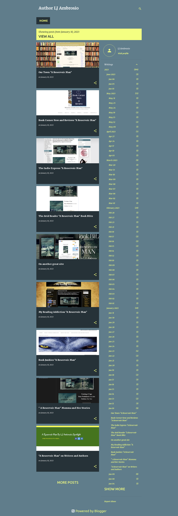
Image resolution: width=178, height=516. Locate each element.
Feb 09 (111, 265)
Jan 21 (111, 360)
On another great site (120, 440)
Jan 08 (111, 479)
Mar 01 (112, 203)
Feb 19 (111, 232)
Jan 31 (111, 313)
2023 (106, 69)
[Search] (140, 8)
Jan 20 (111, 365)
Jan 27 (111, 332)
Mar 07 (112, 189)
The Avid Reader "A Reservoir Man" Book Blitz (123, 433)
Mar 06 (112, 193)
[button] (95, 83)
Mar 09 (112, 179)
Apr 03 (111, 155)
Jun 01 (111, 88)
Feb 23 (111, 222)
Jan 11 (111, 403)
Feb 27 (111, 217)
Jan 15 (111, 389)
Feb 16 (111, 241)
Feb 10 (111, 260)
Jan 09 (111, 474)
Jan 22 (111, 356)
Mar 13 (112, 170)
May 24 (112, 108)
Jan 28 (111, 327)
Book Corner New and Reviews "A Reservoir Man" (124, 419)
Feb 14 (111, 251)
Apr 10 (111, 151)
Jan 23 (111, 351)
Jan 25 (111, 341)
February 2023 (113, 208)
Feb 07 (111, 275)
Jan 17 (111, 379)
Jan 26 (111, 337)
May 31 (112, 98)
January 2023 (112, 308)
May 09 (112, 127)
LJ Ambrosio (124, 48)
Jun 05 (111, 84)
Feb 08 (111, 270)
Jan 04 (111, 483)
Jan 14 (111, 394)
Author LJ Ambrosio (59, 8)
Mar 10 (112, 174)
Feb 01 (111, 303)
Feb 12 (111, 255)
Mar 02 (112, 198)
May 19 (112, 112)
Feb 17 (111, 236)
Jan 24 (111, 346)
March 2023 (112, 160)
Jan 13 (111, 399)
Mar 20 (112, 165)
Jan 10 (111, 408)
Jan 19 (111, 370)
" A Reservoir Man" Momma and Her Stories (123, 460)
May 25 (112, 103)
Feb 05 (111, 284)
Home (43, 20)
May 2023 (111, 93)
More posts (67, 482)
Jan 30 (111, 317)
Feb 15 (111, 246)
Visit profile (123, 53)
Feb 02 (111, 298)
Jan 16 (111, 384)
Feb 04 (111, 289)
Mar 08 (112, 184)
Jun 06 (111, 79)
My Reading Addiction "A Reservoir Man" (122, 446)
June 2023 (111, 74)
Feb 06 (111, 279)
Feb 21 (111, 227)
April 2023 (111, 131)
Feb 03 (111, 294)
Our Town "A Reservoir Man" (124, 413)
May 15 (112, 117)
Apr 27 (111, 136)
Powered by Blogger (89, 511)
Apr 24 (111, 141)
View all (46, 36)
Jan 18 (111, 375)
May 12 (112, 122)
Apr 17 (111, 146)
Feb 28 (111, 213)
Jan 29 (111, 322)
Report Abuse (110, 501)
